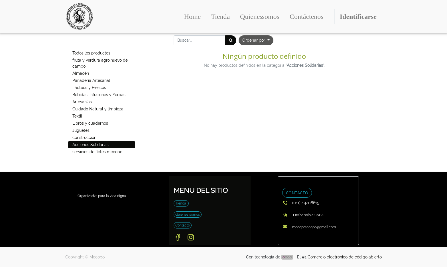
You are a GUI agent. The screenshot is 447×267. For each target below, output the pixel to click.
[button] (256, 40)
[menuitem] (192, 16)
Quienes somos (187, 215)
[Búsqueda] (230, 40)
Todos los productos (91, 53)
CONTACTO (297, 192)
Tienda (181, 203)
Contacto (182, 225)
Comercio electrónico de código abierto (345, 257)
